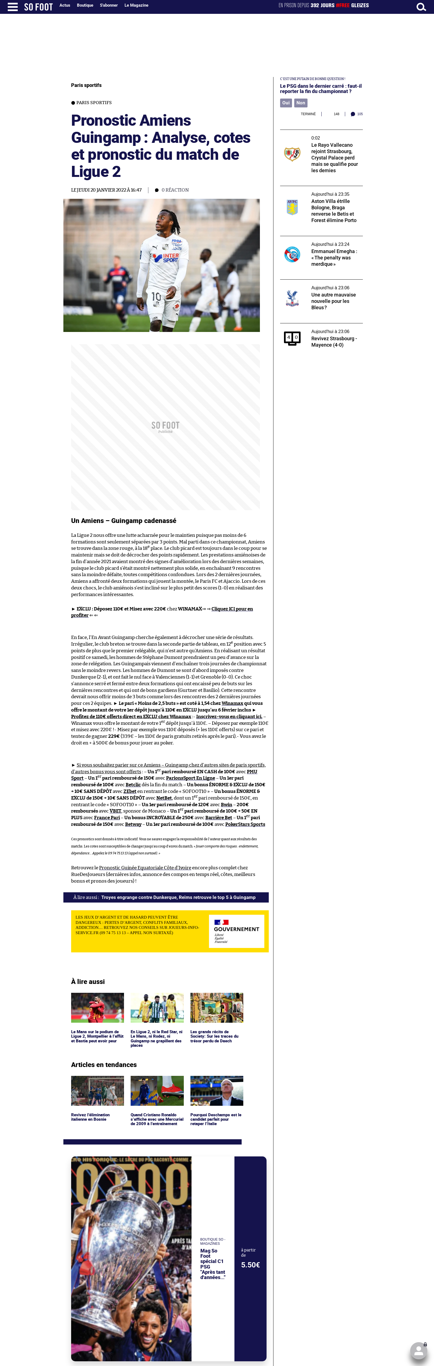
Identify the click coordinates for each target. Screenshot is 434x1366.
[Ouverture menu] (13, 7)
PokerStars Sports (245, 821)
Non (300, 102)
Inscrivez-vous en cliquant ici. (229, 714)
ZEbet (129, 789)
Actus (65, 5)
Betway (133, 821)
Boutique (85, 5)
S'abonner (109, 5)
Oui (285, 102)
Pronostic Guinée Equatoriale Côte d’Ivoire (145, 865)
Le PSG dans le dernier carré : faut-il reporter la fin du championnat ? (321, 88)
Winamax (232, 701)
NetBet (164, 795)
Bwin (226, 802)
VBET (115, 808)
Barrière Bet (218, 815)
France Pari (107, 815)
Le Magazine (136, 5)
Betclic (133, 782)
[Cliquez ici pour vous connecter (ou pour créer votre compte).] (418, 1350)
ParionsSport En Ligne (190, 776)
